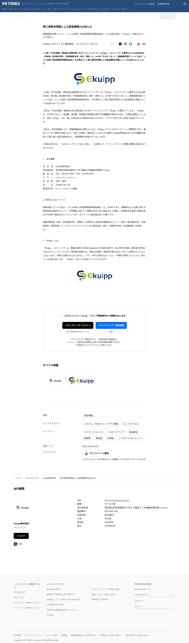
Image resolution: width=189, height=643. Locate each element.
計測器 (110, 438)
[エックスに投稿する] (120, 44)
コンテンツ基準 (51, 635)
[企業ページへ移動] (23, 508)
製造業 (87, 438)
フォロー (21, 536)
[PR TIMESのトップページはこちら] (35, 3)
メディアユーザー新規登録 (111, 325)
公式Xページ (139, 601)
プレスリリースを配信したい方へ (27, 607)
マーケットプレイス (94, 432)
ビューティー (60, 9)
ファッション (75, 9)
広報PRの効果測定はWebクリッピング (62, 610)
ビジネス (105, 9)
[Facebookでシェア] (125, 44)
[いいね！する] (112, 44)
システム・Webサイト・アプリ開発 (101, 424)
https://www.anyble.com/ (66, 177)
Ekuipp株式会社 (49, 478)
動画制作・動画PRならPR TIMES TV (60, 594)
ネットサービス (130, 424)
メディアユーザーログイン (78, 325)
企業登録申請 (164, 3)
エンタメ (47, 9)
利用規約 (64, 635)
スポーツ (125, 9)
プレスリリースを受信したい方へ (27, 602)
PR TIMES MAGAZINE (55, 604)
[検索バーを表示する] (185, 4)
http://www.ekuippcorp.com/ (117, 500)
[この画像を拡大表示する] (55, 380)
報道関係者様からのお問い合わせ (84, 635)
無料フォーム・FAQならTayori (104, 594)
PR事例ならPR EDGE (100, 599)
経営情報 (88, 415)
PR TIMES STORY (53, 589)
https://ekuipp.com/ (90, 446)
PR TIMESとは (19, 592)
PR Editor (50, 615)
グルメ (115, 9)
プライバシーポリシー (33, 635)
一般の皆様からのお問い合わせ (136, 635)
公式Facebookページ (143, 589)
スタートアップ (116, 432)
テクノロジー (15, 9)
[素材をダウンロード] (138, 44)
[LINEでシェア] (130, 44)
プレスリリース (31, 478)
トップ (18, 478)
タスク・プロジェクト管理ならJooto (106, 589)
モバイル (28, 9)
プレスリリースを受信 (145, 3)
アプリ (37, 9)
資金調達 (133, 432)
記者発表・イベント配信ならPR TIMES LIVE (64, 599)
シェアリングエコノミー (131, 438)
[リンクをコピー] (143, 44)
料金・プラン (19, 597)
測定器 (99, 438)
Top (4, 9)
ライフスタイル (91, 9)
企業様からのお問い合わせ (110, 635)
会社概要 (17, 635)
